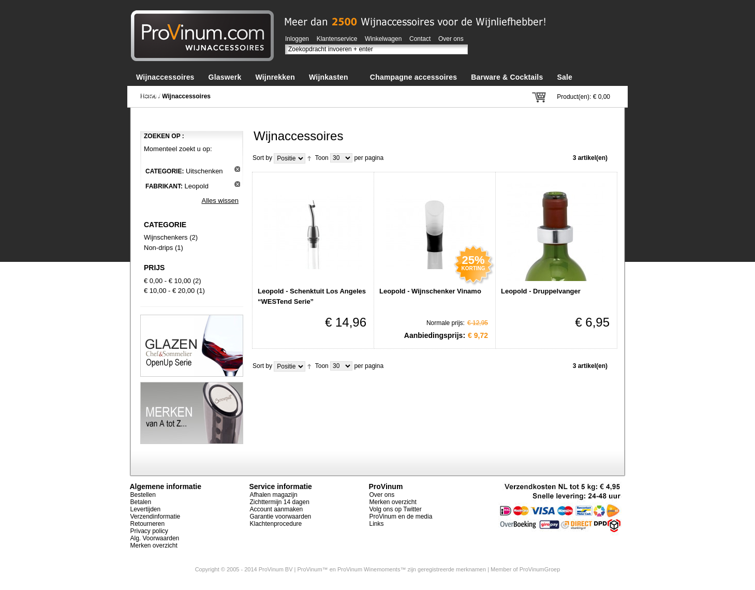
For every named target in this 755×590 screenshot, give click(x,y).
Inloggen (297, 38)
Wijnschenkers (166, 237)
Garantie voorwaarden (281, 516)
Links (376, 523)
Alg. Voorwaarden (155, 538)
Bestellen (143, 494)
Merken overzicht (153, 545)
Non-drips (158, 248)
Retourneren (147, 523)
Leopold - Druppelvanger (541, 291)
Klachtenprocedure (276, 523)
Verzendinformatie (155, 516)
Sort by (262, 157)
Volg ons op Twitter (395, 509)
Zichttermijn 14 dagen (279, 502)
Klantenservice (337, 38)
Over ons (451, 38)
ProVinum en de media (401, 516)
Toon (322, 157)
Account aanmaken (276, 509)
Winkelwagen (383, 38)
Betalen (141, 502)
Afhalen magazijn (274, 494)
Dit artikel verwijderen (237, 169)
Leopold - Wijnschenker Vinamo (430, 291)
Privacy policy (149, 531)
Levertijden (145, 509)
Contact (420, 38)
